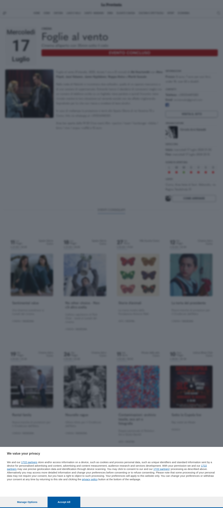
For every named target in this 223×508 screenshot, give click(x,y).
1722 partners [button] (29, 462)
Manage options (27, 501)
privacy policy (90, 479)
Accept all (64, 501)
